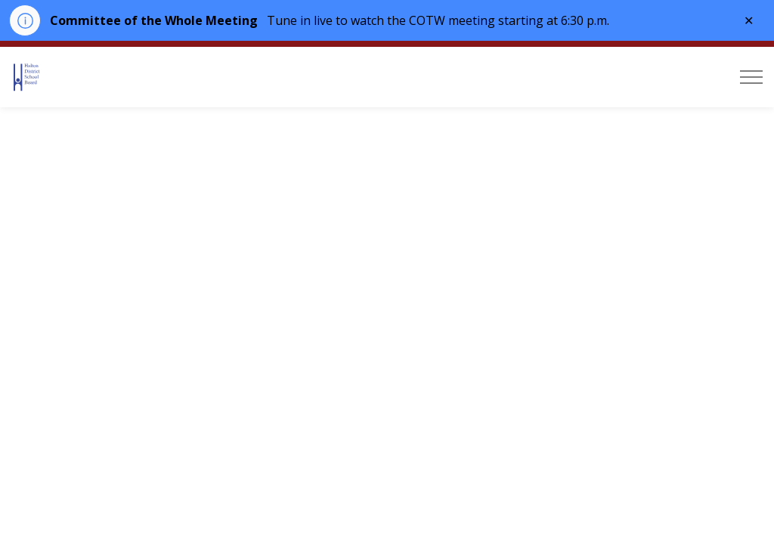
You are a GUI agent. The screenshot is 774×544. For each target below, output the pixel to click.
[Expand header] (751, 77)
